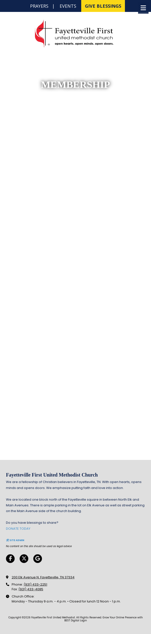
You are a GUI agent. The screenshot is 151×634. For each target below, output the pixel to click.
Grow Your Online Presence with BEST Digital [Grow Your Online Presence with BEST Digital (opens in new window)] (103, 619)
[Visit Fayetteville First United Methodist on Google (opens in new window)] (37, 558)
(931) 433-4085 (30, 589)
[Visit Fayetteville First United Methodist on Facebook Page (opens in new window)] (10, 558)
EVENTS (68, 6)
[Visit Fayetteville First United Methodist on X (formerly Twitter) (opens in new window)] (24, 558)
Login (83, 620)
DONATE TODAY (18, 528)
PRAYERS (39, 6)
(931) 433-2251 (35, 584)
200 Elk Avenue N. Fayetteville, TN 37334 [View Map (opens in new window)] (43, 577)
